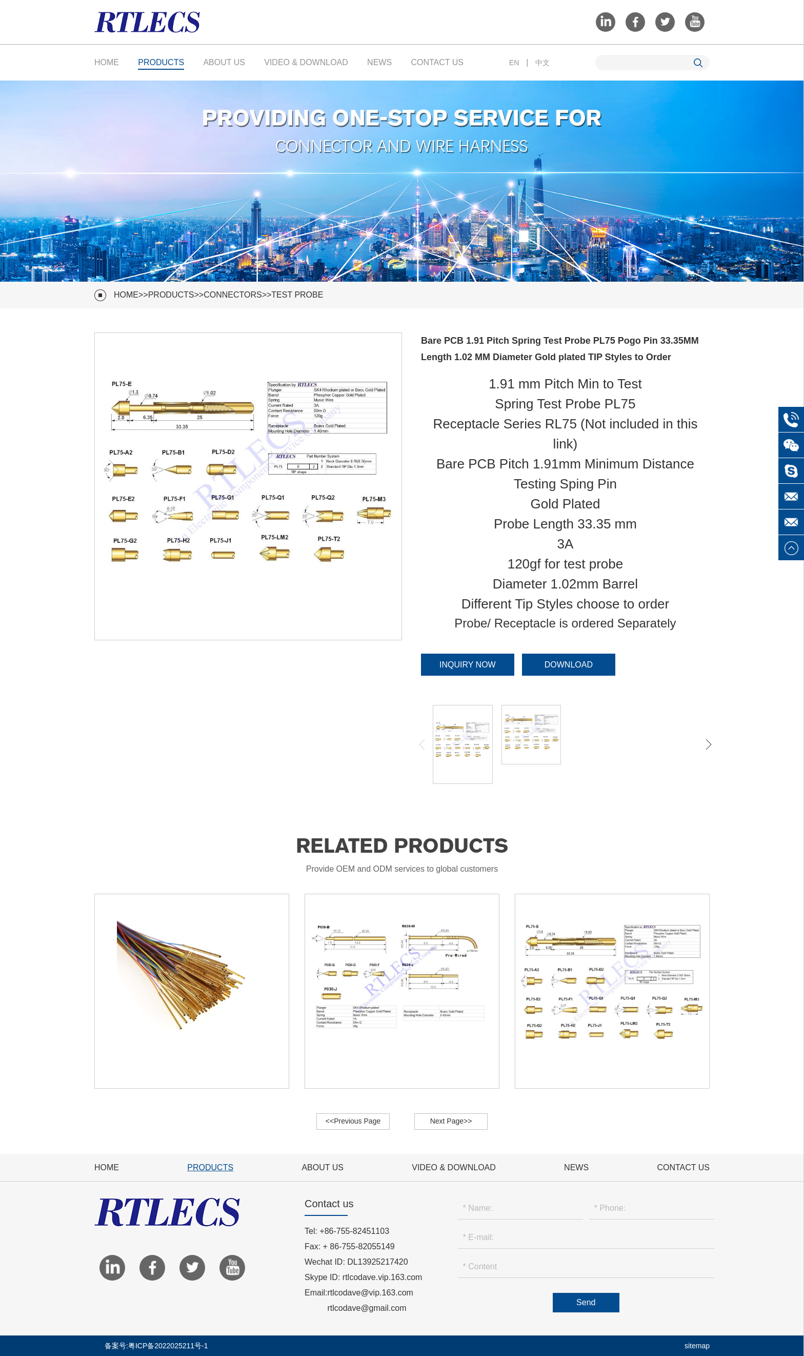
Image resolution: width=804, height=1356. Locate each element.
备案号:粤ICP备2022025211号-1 (156, 1346)
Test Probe (297, 294)
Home (106, 62)
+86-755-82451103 (354, 1231)
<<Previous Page (353, 1121)
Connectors (233, 294)
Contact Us (437, 62)
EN (514, 62)
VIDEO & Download (306, 62)
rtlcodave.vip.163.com (383, 1277)
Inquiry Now (467, 664)
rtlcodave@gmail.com (366, 1308)
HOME (126, 294)
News (379, 62)
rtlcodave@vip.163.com (370, 1292)
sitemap (697, 1346)
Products (161, 62)
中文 (542, 62)
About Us (224, 62)
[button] (708, 744)
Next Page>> (451, 1121)
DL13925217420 (377, 1261)
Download (569, 664)
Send (585, 1302)
